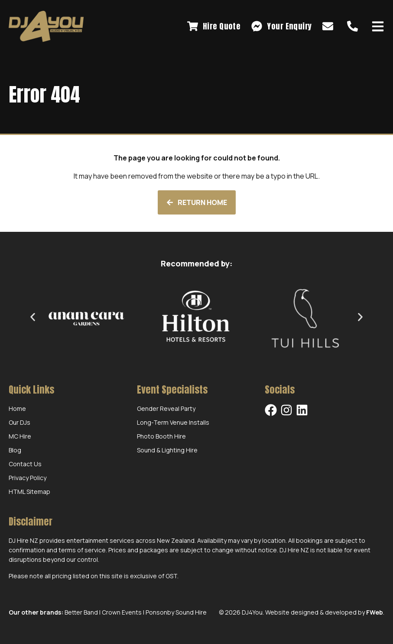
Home (17, 408)
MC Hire (20, 436)
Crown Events (122, 612)
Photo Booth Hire (161, 436)
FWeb (374, 612)
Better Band (81, 612)
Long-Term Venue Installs (173, 422)
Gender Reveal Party (166, 408)
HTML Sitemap (29, 491)
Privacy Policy (27, 478)
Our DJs (19, 422)
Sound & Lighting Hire (167, 450)
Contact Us (25, 464)
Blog (15, 450)
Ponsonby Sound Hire (176, 612)
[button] (32, 316)
